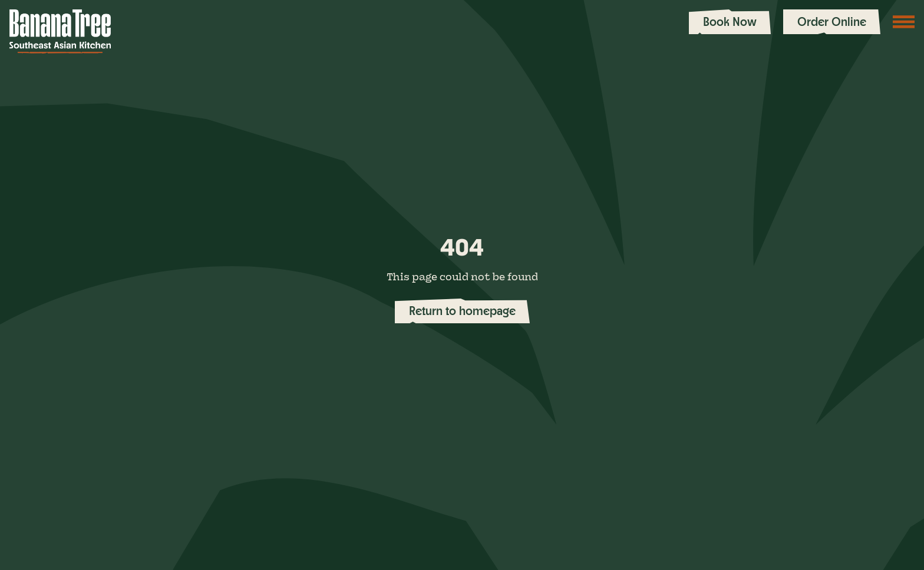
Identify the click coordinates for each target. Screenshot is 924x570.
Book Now (730, 21)
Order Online (831, 21)
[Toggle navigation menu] (904, 22)
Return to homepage (462, 310)
